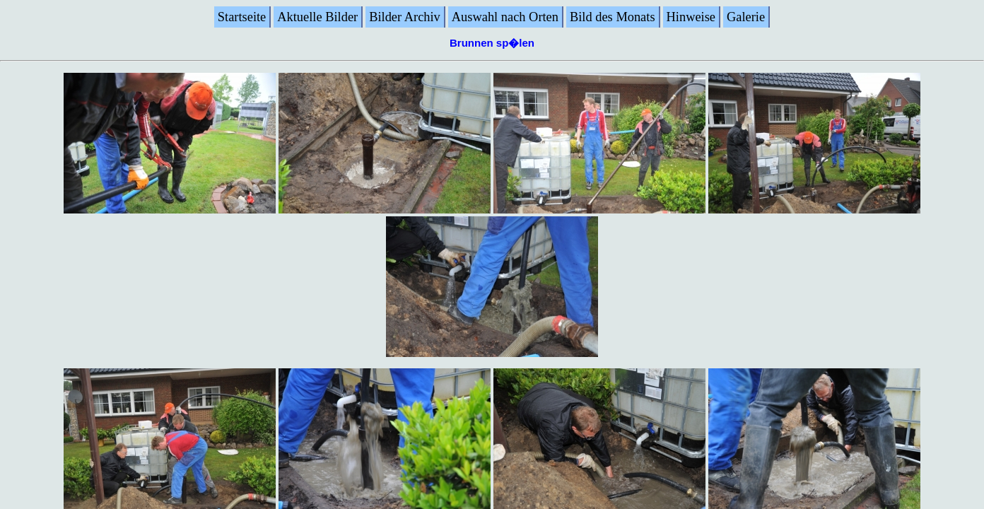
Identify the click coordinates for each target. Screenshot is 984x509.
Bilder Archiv (404, 17)
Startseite (242, 17)
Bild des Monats (612, 17)
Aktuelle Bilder (317, 17)
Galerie (746, 17)
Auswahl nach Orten (505, 17)
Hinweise (691, 17)
